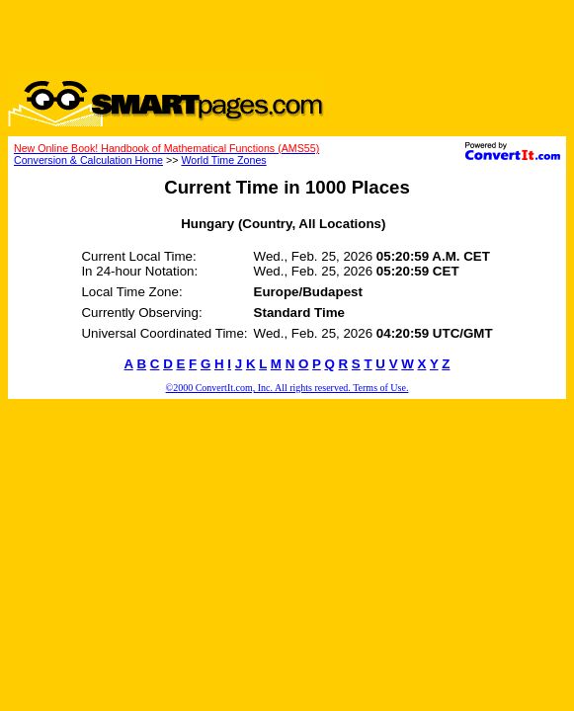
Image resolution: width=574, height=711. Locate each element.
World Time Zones (223, 160)
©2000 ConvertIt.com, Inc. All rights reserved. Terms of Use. (287, 387)
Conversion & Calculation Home (88, 160)
